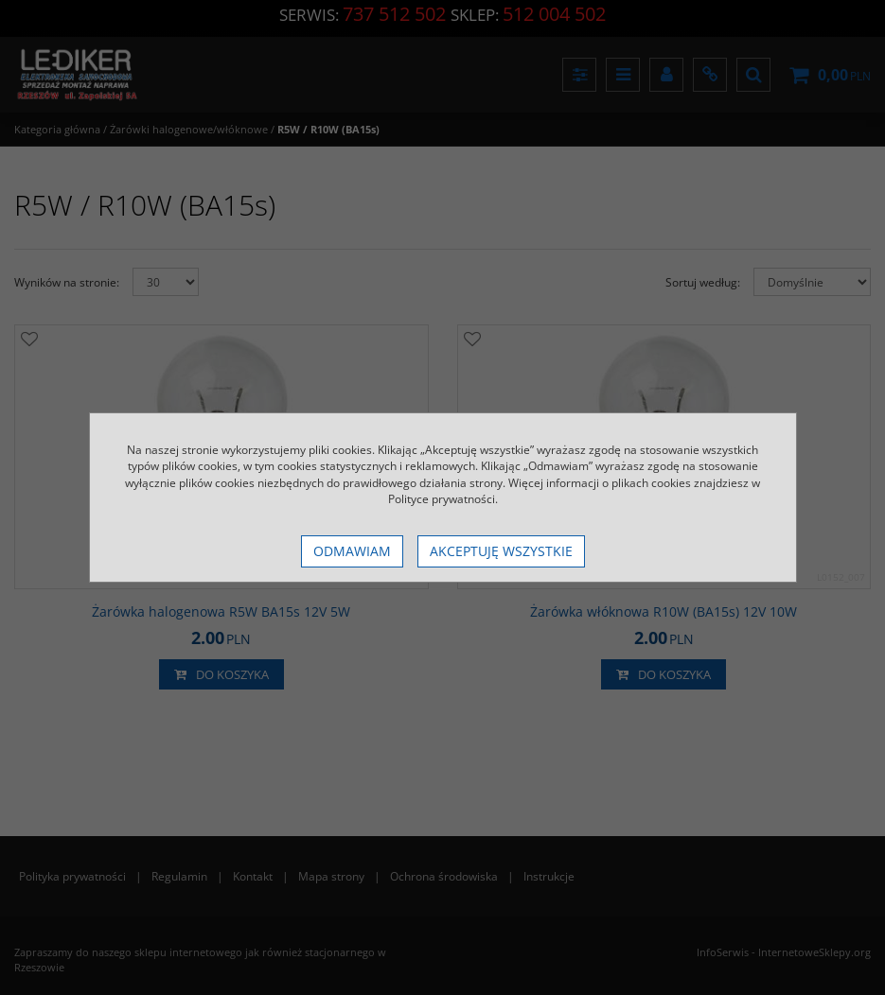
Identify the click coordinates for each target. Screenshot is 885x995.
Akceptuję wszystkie (501, 551)
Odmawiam (352, 551)
